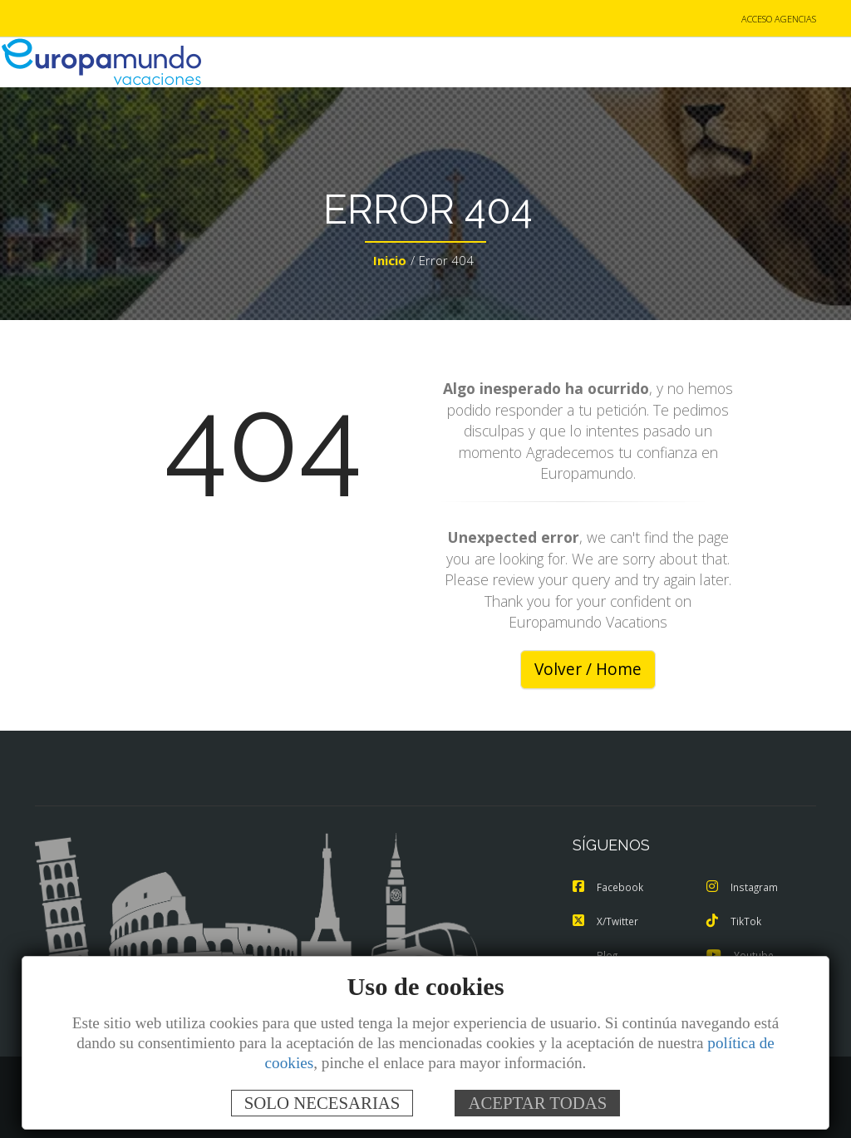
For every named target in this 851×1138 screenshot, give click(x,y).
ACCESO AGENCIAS (778, 19)
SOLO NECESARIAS (322, 1102)
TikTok (734, 921)
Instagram (743, 888)
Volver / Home (588, 671)
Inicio (389, 262)
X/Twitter (607, 921)
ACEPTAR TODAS (537, 1102)
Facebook (609, 888)
